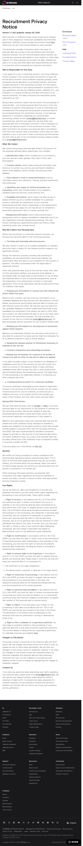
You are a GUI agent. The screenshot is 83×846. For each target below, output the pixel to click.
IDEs (30, 715)
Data (57, 715)
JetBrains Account (9, 774)
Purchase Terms (69, 57)
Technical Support (8, 765)
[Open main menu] (77, 2)
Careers (5, 800)
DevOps (58, 727)
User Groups (60, 765)
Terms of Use (7, 831)
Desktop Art (33, 783)
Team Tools (33, 721)
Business (59, 711)
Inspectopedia (34, 780)
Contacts (5, 797)
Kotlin (4, 738)
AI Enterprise (7, 724)
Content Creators (62, 774)
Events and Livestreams (37, 771)
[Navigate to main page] (9, 2)
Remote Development (64, 721)
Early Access (33, 768)
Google (37, 406)
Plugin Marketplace (35, 724)
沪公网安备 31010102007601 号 (13, 829)
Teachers (32, 741)
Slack (45, 406)
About (4, 794)
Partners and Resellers (63, 747)
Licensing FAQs (69, 53)
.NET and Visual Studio (37, 718)
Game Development (63, 724)
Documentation (8, 771)
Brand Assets (7, 803)
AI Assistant (6, 715)
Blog (30, 765)
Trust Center (6, 810)
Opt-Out (45, 831)
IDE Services (60, 718)
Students (32, 738)
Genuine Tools (35, 831)
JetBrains (23, 842)
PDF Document (69, 42)
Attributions (18, 831)
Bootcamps (33, 744)
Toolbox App (34, 727)
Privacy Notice (68, 829)
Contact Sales (68, 61)
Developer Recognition (64, 771)
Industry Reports (35, 777)
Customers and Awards (64, 750)
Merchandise (7, 807)
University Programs (36, 753)
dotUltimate (60, 744)
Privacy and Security (54, 829)
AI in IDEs (5, 721)
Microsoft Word (69, 35)
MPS (3, 750)
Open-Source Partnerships (65, 768)
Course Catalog (34, 750)
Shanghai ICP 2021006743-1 (35, 829)
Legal (26, 831)
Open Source (7, 741)
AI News (5, 727)
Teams (31, 747)
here (53, 42)
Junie (4, 718)
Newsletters (33, 774)
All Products (33, 711)
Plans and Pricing (61, 738)
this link (38, 446)
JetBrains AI (6, 711)
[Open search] (73, 2)
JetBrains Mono (8, 747)
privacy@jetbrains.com (36, 118)
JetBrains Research (9, 744)
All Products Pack (62, 741)
